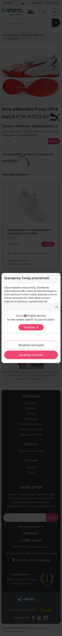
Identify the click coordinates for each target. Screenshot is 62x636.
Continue (31, 327)
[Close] (56, 307)
